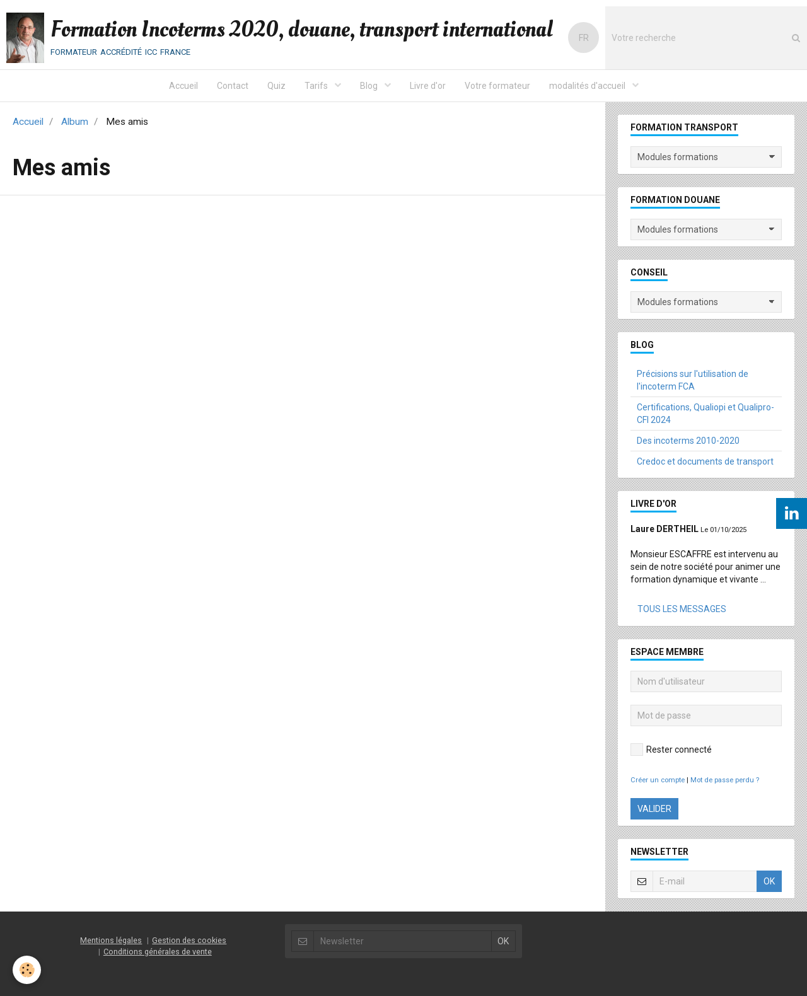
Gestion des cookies (189, 940)
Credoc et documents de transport (705, 461)
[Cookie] (27, 970)
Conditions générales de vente (157, 951)
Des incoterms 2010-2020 (688, 441)
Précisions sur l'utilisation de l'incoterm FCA (692, 380)
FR (584, 38)
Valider (654, 809)
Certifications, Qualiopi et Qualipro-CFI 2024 (705, 413)
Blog (370, 86)
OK (769, 881)
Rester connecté (671, 749)
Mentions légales (111, 940)
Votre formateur (497, 86)
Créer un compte (657, 780)
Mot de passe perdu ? (724, 780)
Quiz (276, 86)
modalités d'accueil (588, 86)
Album (74, 121)
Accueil (183, 86)
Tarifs (317, 86)
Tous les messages (681, 609)
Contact (232, 86)
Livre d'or (428, 86)
